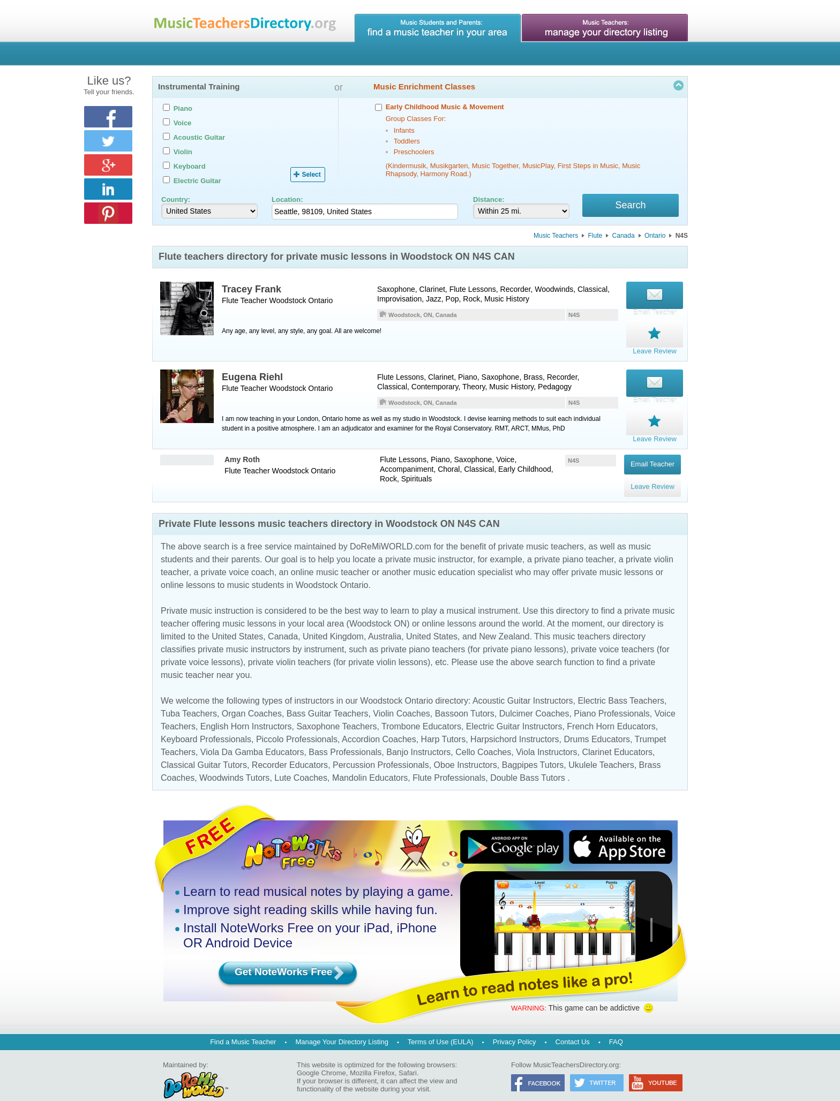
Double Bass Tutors (527, 762)
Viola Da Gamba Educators (252, 736)
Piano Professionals (611, 698)
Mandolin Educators (370, 762)
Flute (595, 237)
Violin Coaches (401, 698)
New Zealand (504, 620)
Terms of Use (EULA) (441, 1026)
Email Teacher (652, 456)
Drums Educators (597, 723)
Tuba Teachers (189, 698)
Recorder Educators (290, 749)
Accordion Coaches (379, 723)
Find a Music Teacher (243, 1026)
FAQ (616, 1026)
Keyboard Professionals (206, 723)
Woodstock (287, 302)
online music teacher (330, 556)
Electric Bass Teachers (621, 685)
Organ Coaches (252, 698)
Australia (384, 620)
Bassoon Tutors (464, 698)
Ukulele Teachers (601, 749)
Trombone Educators (421, 710)
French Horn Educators (611, 710)
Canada (623, 237)
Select (311, 174)
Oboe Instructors (465, 749)
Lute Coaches (300, 762)
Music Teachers (556, 237)
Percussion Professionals (381, 749)
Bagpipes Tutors (533, 749)
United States (237, 620)
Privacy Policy (514, 1026)
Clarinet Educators (617, 736)
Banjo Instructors (418, 736)
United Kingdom (333, 620)
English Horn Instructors (246, 710)
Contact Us (573, 1026)
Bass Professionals (345, 736)
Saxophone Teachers (336, 710)
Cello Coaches (483, 736)
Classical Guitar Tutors (204, 749)
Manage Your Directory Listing (341, 1026)
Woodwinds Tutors (234, 762)
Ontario (654, 237)
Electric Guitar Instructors (514, 710)
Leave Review (652, 471)
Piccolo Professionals (297, 723)
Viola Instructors (546, 736)
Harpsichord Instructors (514, 723)
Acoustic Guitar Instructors (522, 685)
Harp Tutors (443, 723)
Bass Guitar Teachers (328, 698)
